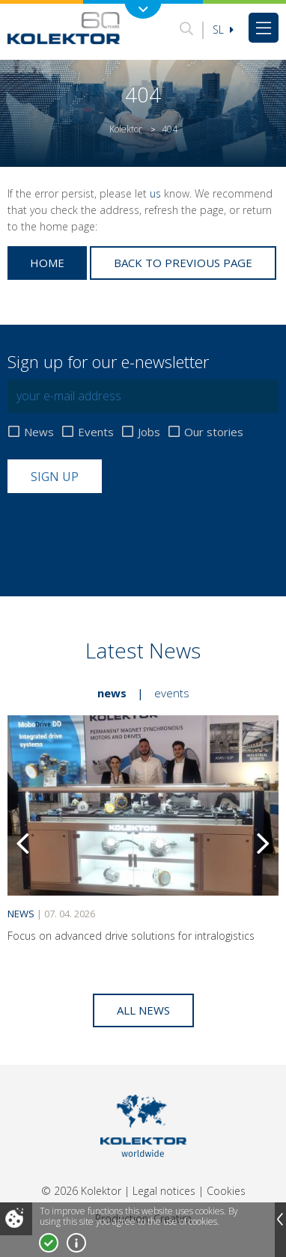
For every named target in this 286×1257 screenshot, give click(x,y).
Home (47, 262)
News (39, 432)
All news (143, 1010)
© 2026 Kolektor (81, 1191)
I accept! (48, 1243)
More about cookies (76, 1243)
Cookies (226, 1191)
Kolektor (125, 129)
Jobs (149, 432)
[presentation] (121, 530)
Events (96, 432)
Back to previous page (183, 262)
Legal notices (164, 1191)
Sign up (55, 476)
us (155, 193)
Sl (223, 29)
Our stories (213, 432)
